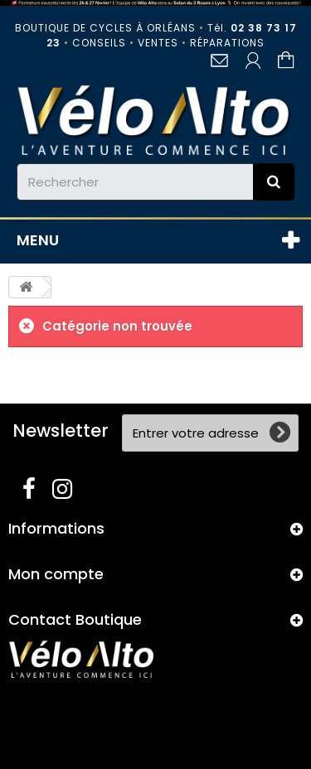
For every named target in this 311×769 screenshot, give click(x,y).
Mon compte (56, 573)
